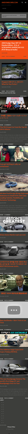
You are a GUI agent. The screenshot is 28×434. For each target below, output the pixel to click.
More (24, 56)
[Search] (22, 2)
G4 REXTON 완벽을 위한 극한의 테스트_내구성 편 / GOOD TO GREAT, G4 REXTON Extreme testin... (13, 264)
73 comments (7, 173)
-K (3, 422)
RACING (4, 8)
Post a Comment (10, 56)
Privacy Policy (10, 429)
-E (3, 411)
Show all (23, 15)
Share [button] (3, 56)
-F (3, 413)
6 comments (7, 124)
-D (3, 409)
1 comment (7, 214)
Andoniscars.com (10, 2)
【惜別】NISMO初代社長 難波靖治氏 (13, 293)
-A (3, 402)
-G (3, 415)
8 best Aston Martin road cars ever (13, 235)
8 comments (7, 329)
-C (3, 407)
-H (3, 418)
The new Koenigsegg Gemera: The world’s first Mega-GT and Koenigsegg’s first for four (12, 381)
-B (3, 404)
